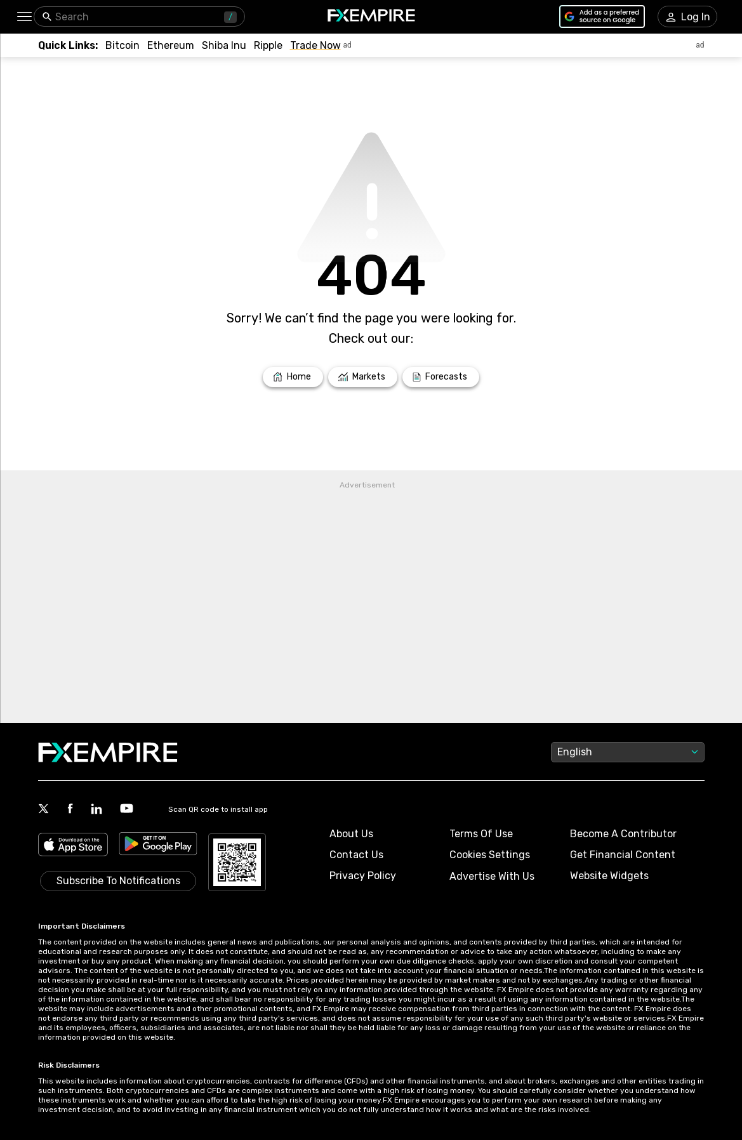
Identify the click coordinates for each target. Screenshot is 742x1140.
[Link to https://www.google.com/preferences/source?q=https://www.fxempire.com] (602, 16)
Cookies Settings (489, 855)
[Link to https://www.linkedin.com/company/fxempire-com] (96, 810)
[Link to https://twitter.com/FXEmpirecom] (44, 810)
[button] (23, 16)
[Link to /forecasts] (440, 377)
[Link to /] (293, 377)
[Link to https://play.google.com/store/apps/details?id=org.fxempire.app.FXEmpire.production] (158, 845)
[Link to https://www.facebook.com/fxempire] (70, 809)
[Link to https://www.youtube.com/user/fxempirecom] (126, 810)
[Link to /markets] (362, 377)
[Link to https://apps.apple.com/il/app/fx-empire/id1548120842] (73, 845)
